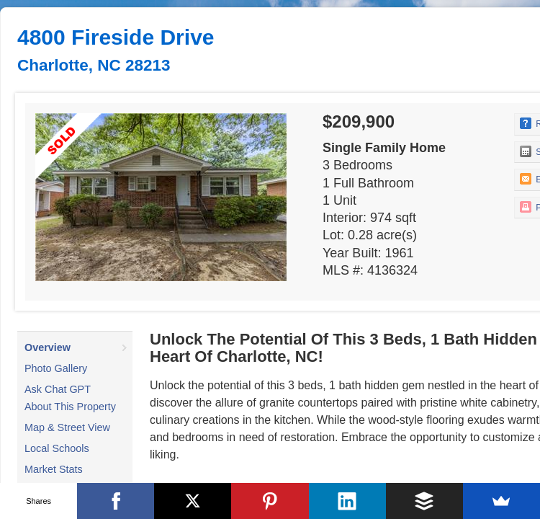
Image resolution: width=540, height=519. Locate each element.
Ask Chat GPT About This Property (70, 397)
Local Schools (56, 448)
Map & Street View (67, 427)
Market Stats (53, 469)
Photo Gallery (55, 368)
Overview (47, 347)
